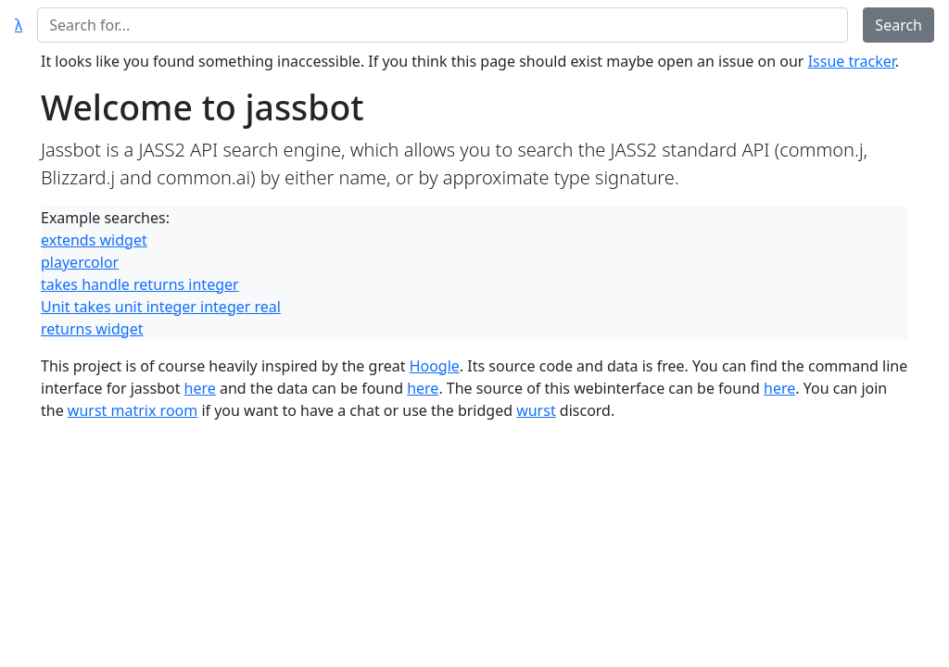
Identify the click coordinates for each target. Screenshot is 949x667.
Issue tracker (851, 61)
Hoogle (435, 366)
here (200, 388)
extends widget (94, 240)
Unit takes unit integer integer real (161, 306)
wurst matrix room (132, 410)
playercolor (80, 262)
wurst (536, 410)
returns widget (92, 329)
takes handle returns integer (140, 284)
